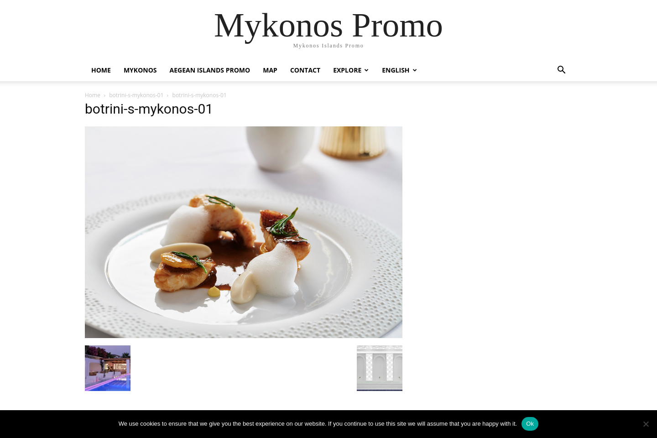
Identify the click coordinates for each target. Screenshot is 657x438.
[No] (645, 423)
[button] (561, 71)
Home (101, 70)
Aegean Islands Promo (210, 70)
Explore (351, 70)
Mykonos (140, 70)
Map (270, 70)
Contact (305, 70)
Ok (530, 423)
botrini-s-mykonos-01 (136, 95)
